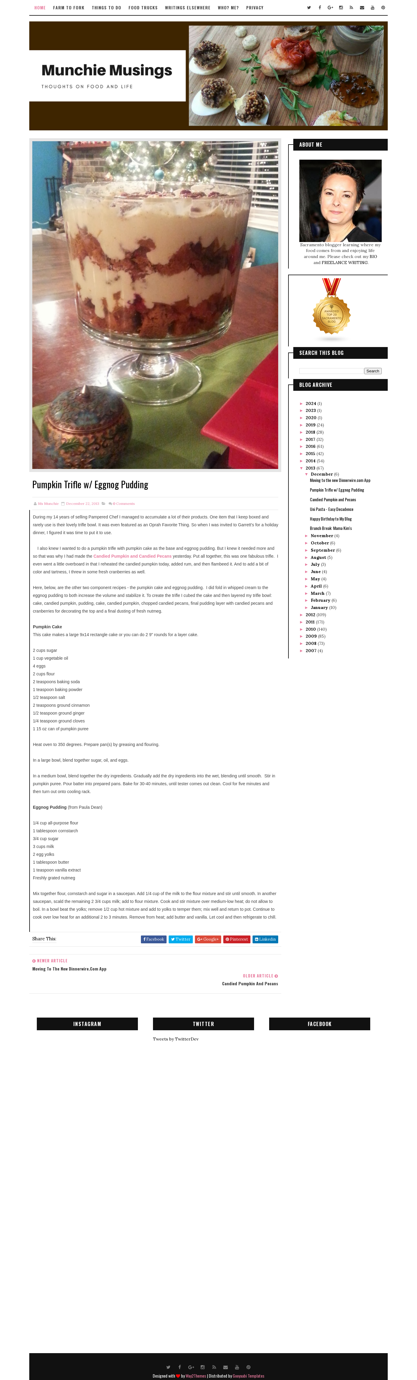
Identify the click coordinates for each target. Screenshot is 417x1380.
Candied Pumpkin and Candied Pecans (154, 536)
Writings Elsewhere (190, 7)
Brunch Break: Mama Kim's (328, 526)
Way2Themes (196, 1349)
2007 (309, 648)
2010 (309, 627)
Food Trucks (146, 7)
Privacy (257, 7)
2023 (309, 408)
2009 (309, 634)
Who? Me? (231, 7)
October (317, 540)
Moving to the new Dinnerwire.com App (337, 478)
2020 (309, 415)
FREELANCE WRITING (342, 260)
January (317, 605)
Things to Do (109, 7)
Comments (127, 483)
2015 (308, 451)
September (320, 548)
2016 (308, 444)
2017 (308, 437)
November (320, 533)
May (313, 576)
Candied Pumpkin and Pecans (330, 497)
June (313, 569)
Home (43, 7)
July (313, 562)
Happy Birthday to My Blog (328, 516)
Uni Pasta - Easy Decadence (329, 507)
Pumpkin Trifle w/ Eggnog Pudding (334, 487)
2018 (308, 430)
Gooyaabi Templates (248, 1349)
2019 (308, 422)
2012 (308, 612)
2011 (308, 620)
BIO (370, 254)
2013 (308, 466)
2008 (309, 641)
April (314, 584)
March (315, 591)
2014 (308, 458)
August (316, 555)
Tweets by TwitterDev (178, 1012)
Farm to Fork (71, 7)
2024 (309, 401)
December (319, 472)
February (318, 598)
